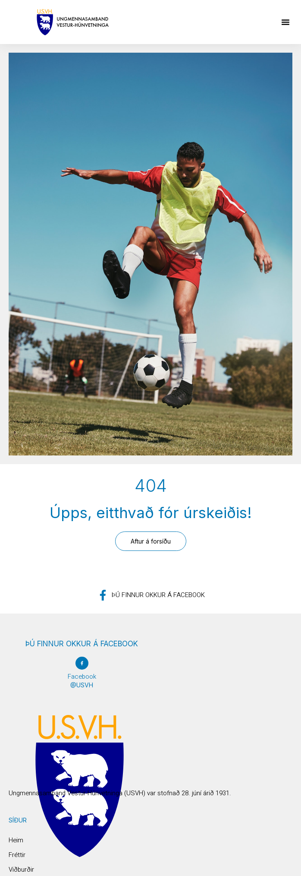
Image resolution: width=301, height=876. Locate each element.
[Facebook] (81, 663)
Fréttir (17, 855)
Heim (16, 840)
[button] (285, 22)
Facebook (82, 676)
